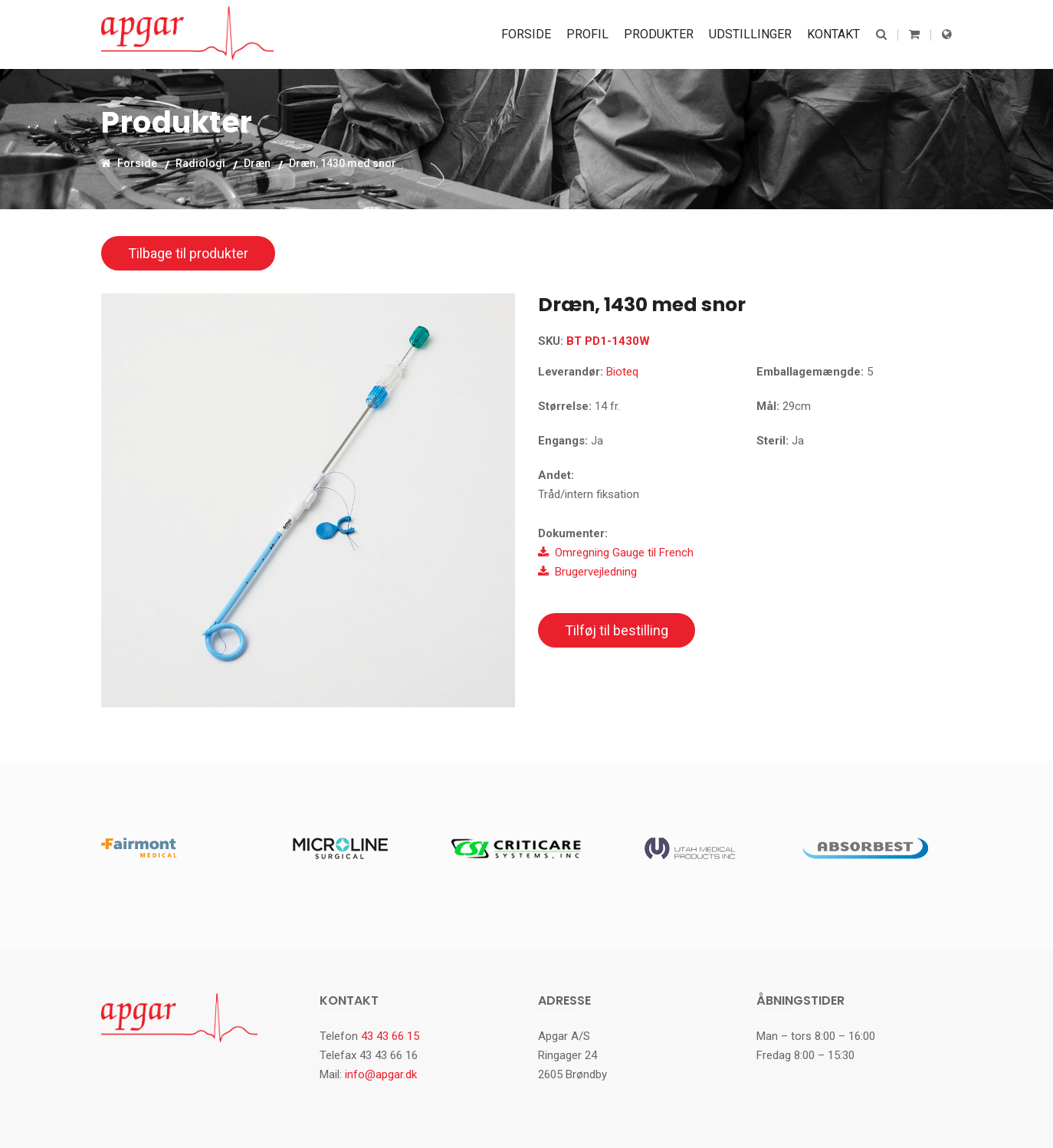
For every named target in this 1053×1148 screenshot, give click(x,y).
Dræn (257, 162)
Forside (526, 34)
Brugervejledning (587, 572)
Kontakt (833, 34)
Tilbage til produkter (188, 253)
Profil (587, 34)
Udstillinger (750, 34)
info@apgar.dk (381, 1074)
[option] (308, 500)
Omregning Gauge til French (616, 552)
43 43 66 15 (390, 1036)
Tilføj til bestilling (616, 630)
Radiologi (200, 162)
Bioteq (622, 372)
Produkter (659, 34)
